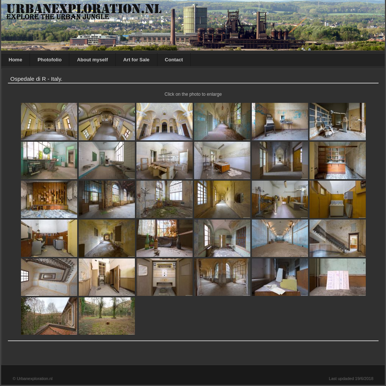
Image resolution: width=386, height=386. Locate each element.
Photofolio (49, 59)
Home (15, 59)
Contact (174, 59)
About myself (92, 59)
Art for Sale (136, 59)
